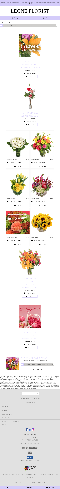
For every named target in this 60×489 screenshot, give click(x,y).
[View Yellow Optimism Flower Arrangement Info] (18, 183)
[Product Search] (30, 393)
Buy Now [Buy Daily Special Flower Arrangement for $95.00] (30, 347)
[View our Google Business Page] (30, 430)
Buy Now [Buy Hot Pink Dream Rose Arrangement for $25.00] (30, 124)
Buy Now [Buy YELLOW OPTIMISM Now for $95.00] (17, 205)
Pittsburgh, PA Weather (21, 480)
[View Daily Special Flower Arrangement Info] (30, 316)
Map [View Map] (30, 487)
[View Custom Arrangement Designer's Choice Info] (30, 45)
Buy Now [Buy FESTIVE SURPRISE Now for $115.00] (42, 167)
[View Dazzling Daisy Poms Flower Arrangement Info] (18, 145)
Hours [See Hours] (50, 487)
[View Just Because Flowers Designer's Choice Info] (18, 222)
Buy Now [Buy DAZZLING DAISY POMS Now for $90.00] (17, 167)
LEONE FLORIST (30, 11)
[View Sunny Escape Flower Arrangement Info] (42, 222)
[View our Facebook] (27, 430)
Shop (15, 18)
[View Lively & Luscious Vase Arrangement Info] (42, 183)
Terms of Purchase (30, 482)
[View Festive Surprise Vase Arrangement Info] (42, 145)
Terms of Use (42, 482)
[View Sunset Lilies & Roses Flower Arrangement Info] (30, 262)
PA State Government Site (38, 480)
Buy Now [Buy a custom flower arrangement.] (37, 369)
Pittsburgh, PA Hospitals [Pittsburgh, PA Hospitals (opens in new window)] (29, 474)
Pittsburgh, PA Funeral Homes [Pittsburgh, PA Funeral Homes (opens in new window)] (10, 474)
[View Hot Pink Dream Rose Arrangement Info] (30, 96)
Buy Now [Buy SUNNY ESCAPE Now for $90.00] (42, 244)
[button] (30, 457)
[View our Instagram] (33, 430)
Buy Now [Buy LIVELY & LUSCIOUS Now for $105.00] (42, 205)
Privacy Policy (18, 482)
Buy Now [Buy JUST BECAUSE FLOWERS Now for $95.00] (17, 244)
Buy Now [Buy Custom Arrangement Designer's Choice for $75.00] (30, 76)
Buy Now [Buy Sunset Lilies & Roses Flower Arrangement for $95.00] (30, 296)
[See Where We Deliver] (30, 402)
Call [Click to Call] (10, 487)
